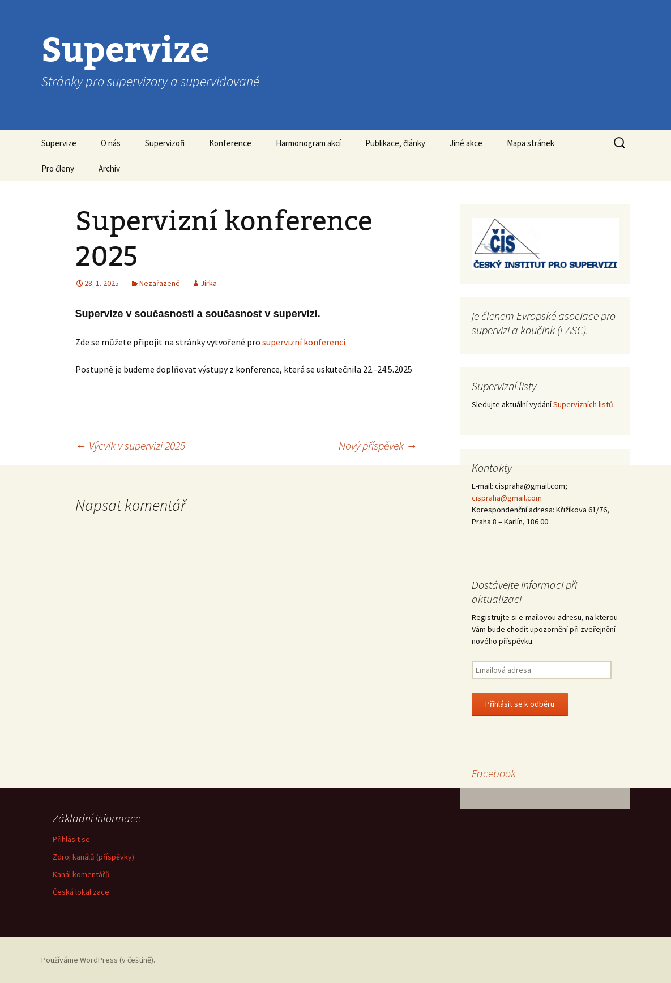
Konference (230, 143)
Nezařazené (159, 283)
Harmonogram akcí (308, 143)
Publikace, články (395, 143)
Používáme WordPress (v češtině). (98, 960)
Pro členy (57, 168)
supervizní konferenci (303, 342)
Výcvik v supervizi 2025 (130, 445)
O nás (111, 143)
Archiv (109, 168)
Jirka (208, 283)
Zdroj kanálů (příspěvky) (93, 857)
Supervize (58, 143)
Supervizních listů (583, 404)
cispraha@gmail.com (507, 498)
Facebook (494, 773)
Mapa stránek (530, 143)
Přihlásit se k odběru (519, 704)
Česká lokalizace (81, 892)
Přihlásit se (71, 839)
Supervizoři (165, 143)
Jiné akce (466, 143)
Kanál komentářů (81, 874)
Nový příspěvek (378, 445)
